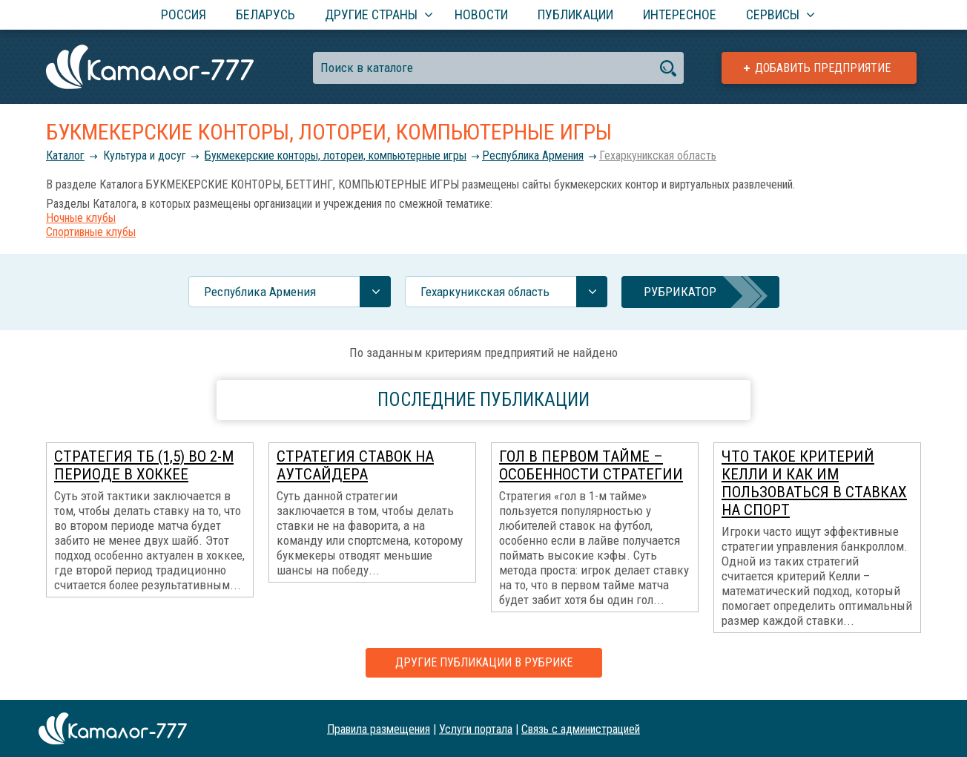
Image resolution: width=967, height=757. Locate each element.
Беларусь (265, 14)
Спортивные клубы (91, 232)
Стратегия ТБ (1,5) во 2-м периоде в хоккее (144, 465)
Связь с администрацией (580, 728)
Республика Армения (533, 155)
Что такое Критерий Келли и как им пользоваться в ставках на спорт (814, 483)
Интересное (679, 14)
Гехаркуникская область (657, 155)
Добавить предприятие (823, 68)
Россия (183, 14)
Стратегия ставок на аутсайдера (355, 465)
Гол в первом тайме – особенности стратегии (591, 465)
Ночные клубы (81, 218)
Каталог (65, 155)
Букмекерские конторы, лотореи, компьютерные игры (335, 155)
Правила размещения (378, 728)
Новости (481, 14)
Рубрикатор (680, 291)
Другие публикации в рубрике (483, 662)
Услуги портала (475, 728)
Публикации (575, 14)
